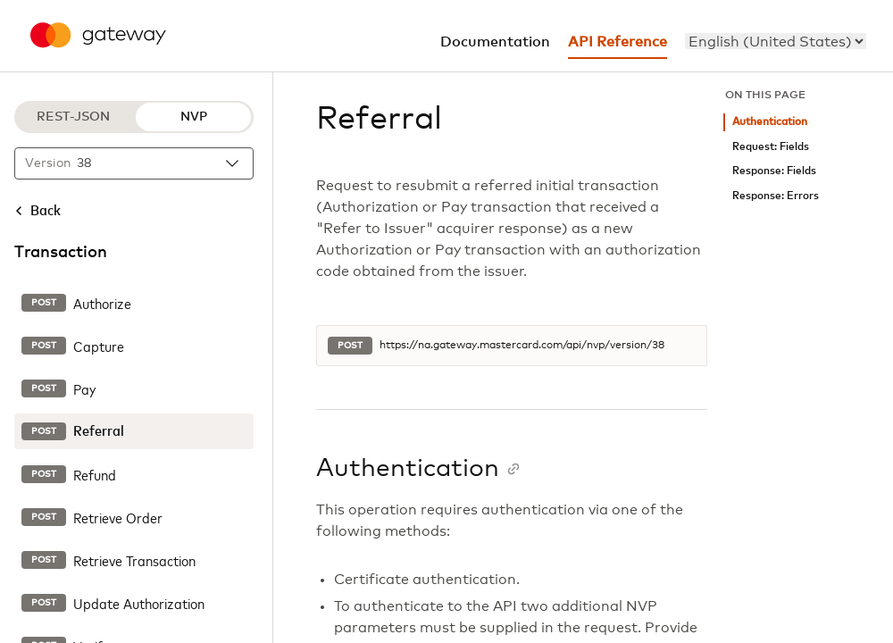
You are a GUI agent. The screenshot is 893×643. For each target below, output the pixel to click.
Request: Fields (770, 147)
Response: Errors (775, 196)
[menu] (775, 41)
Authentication (769, 122)
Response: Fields (774, 171)
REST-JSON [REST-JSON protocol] (73, 117)
